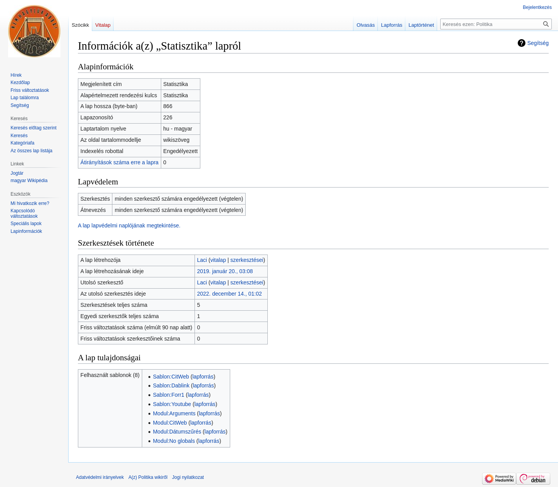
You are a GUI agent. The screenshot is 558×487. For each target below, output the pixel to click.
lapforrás (202, 376)
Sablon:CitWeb (171, 376)
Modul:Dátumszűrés (177, 431)
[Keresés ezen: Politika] (496, 24)
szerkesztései (247, 260)
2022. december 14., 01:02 (229, 294)
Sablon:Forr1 (168, 395)
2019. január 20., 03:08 (225, 271)
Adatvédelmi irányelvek (100, 477)
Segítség (538, 43)
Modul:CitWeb (170, 423)
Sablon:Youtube (172, 404)
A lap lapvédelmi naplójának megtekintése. (129, 225)
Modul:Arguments (174, 413)
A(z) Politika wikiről (147, 477)
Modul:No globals (174, 441)
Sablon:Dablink (171, 385)
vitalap (218, 260)
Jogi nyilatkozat (188, 477)
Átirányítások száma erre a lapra (120, 162)
